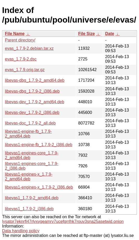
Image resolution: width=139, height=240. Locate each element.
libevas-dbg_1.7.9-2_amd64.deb (35, 80)
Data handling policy (20, 231)
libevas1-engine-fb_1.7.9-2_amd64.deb (28, 133)
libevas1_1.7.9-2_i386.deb (29, 209)
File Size (86, 33)
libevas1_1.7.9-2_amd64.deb (31, 198)
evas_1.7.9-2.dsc (21, 59)
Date (109, 33)
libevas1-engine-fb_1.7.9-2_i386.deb (38, 144)
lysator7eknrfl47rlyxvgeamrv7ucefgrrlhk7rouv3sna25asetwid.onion (63, 221)
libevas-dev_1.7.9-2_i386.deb (32, 112)
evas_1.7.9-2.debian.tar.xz (29, 48)
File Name (15, 33)
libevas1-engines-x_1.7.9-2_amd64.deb (28, 176)
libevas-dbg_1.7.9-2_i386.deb (32, 91)
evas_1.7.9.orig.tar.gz (25, 69)
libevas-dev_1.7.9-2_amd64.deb (34, 102)
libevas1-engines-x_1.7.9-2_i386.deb (39, 187)
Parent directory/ (20, 40)
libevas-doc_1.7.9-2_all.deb (30, 123)
